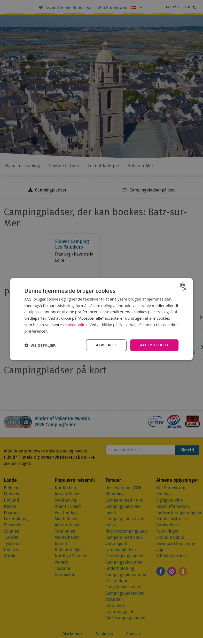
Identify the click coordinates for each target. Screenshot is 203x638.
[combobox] (183, 285)
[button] (40, 345)
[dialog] (101, 319)
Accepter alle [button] (154, 345)
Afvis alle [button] (106, 345)
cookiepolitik (76, 324)
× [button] (184, 289)
